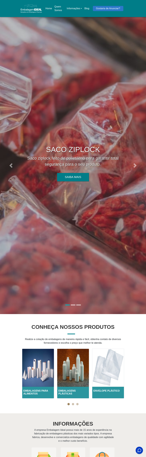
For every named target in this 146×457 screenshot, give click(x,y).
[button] (11, 165)
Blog (86, 8)
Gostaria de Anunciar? (108, 8)
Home (49, 9)
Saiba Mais (73, 177)
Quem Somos (58, 8)
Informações (73, 8)
